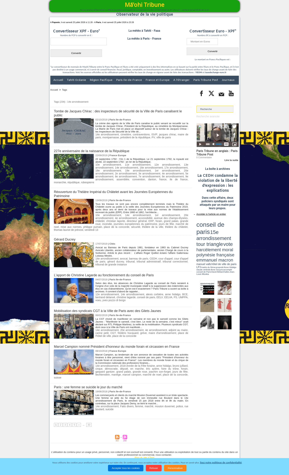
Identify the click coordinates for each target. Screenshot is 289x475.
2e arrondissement (174, 170)
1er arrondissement (128, 170)
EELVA (156, 289)
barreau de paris (137, 250)
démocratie (110, 360)
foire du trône (162, 360)
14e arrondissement (106, 134)
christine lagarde (115, 289)
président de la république (126, 137)
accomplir (235, 232)
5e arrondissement (148, 172)
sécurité (91, 222)
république (144, 178)
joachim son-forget (146, 363)
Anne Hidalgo (214, 232)
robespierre (158, 178)
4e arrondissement (125, 172)
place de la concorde (74, 222)
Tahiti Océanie (77, 80)
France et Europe (158, 80)
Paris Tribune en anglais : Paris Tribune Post (215, 152)
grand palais (140, 216)
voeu (179, 289)
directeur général (105, 216)
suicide (108, 397)
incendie (172, 216)
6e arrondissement (172, 172)
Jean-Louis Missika (219, 233)
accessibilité (120, 213)
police (179, 394)
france (107, 178)
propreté (209, 232)
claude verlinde (222, 232)
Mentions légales (228, 453)
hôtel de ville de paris (231, 231)
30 (87, 413)
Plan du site (141, 446)
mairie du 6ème (203, 232)
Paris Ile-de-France (129, 80)
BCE (175, 286)
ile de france (118, 178)
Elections (168, 453)
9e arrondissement (148, 175)
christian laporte (179, 213)
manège (99, 366)
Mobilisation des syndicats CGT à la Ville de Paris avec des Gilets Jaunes (111, 303)
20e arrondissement (151, 170)
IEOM (199, 72)
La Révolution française (188, 453)
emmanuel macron (206, 230)
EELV (147, 289)
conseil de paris (134, 289)
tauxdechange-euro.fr (215, 72)
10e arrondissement (106, 164)
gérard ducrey (109, 253)
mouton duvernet (164, 394)
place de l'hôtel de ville (175, 324)
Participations (210, 453)
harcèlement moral (206, 227)
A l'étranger (181, 80)
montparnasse (103, 137)
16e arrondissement (130, 167)
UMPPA (170, 289)
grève (131, 324)
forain (128, 216)
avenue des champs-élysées (143, 213)
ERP (119, 216)
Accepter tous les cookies (126, 468)
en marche (133, 360)
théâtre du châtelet (126, 222)
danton (99, 178)
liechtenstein (181, 363)
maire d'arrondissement (148, 324)
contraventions (138, 134)
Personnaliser (175, 468)
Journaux (228, 80)
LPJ (197, 232)
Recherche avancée (207, 116)
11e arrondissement (130, 164)
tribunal (123, 253)
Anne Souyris (229, 232)
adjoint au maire (171, 322)
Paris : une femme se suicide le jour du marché (90, 375)
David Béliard (208, 233)
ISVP (150, 134)
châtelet (165, 213)
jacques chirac (162, 134)
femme (139, 394)
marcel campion (113, 366)
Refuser (153, 468)
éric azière (146, 360)
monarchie (132, 178)
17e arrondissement (153, 167)
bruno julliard (180, 357)
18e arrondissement (177, 167)
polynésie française (226, 227)
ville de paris (151, 137)
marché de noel (150, 219)
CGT (104, 324)
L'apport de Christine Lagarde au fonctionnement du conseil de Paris (107, 267)
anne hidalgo (165, 286)
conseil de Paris (200, 233)
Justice (137, 453)
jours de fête (133, 219)
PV (142, 137)
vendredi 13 (171, 222)
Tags (64, 89)
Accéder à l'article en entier (208, 213)
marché (149, 394)
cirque (98, 360)
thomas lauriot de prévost (150, 222)
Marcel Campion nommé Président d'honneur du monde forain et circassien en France (121, 339)
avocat (122, 250)
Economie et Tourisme (84, 453)
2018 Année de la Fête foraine (137, 357)
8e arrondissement (124, 175)
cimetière (123, 134)
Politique (65, 453)
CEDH (150, 250)
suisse (168, 366)
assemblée (167, 175)
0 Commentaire (203, 156)
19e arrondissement (106, 170)
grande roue (158, 216)
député (121, 360)
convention (182, 175)
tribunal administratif (140, 253)
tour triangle (222, 224)
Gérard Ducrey (65, 231)
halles (212, 233)
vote (232, 224)
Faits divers (126, 394)
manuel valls (220, 231)
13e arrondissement (177, 164)
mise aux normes (169, 219)
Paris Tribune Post (206, 80)
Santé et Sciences (152, 453)
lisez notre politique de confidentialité (221, 462)
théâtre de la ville (105, 222)
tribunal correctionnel (163, 253)
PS (162, 289)
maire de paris (180, 134)
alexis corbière (148, 286)
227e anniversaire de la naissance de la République (94, 151)
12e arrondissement (153, 164)
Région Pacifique (101, 80)
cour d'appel (163, 250)
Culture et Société (108, 453)
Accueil (58, 80)
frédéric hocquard (117, 324)
